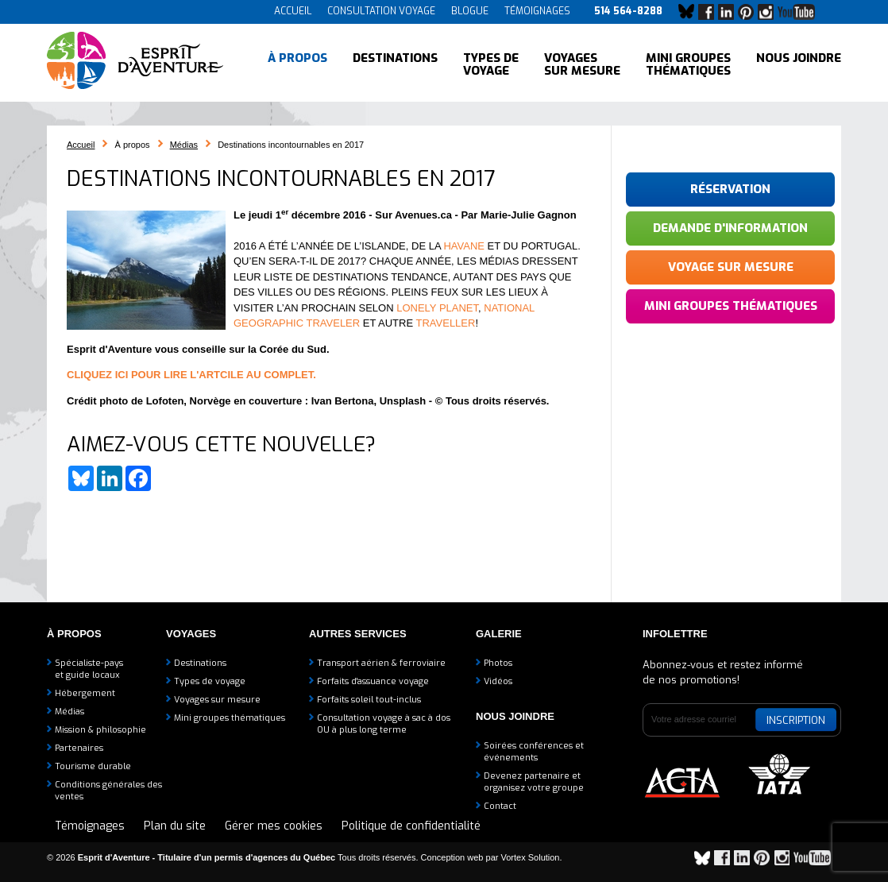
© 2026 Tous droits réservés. (233, 857)
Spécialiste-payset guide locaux (89, 669)
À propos (297, 63)
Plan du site (175, 826)
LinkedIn (730, 12)
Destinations (395, 63)
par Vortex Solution (523, 857)
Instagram (770, 12)
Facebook (710, 12)
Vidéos (498, 681)
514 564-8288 (628, 11)
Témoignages (537, 11)
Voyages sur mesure (582, 63)
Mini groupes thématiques (688, 63)
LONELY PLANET (437, 308)
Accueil (292, 11)
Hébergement (85, 693)
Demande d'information (730, 228)
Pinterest (750, 12)
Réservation (730, 189)
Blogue (469, 11)
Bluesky (690, 12)
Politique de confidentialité (411, 826)
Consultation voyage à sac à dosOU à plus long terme (383, 724)
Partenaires (79, 748)
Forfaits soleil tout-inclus (369, 700)
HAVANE (464, 246)
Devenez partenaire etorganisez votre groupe (534, 782)
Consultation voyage (381, 11)
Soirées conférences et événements (534, 752)
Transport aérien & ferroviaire (381, 663)
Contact (500, 806)
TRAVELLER (446, 323)
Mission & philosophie (100, 730)
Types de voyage (491, 63)
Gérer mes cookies (273, 826)
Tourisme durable (93, 766)
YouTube (799, 12)
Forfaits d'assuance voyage (373, 681)
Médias (184, 144)
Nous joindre (798, 63)
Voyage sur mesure (730, 267)
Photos (498, 663)
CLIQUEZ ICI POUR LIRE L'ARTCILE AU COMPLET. (191, 375)
